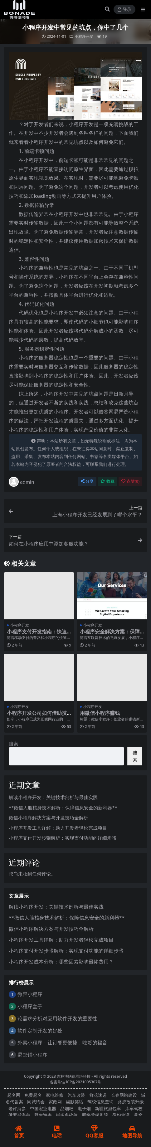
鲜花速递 (98, 1095)
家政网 (55, 1102)
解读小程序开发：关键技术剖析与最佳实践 (53, 797)
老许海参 (17, 1108)
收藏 (107, 481)
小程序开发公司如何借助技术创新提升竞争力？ (37, 716)
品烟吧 (66, 1108)
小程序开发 (84, 36)
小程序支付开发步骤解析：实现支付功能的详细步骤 (62, 838)
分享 (87, 481)
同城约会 (36, 1102)
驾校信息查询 (100, 1102)
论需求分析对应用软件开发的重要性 (57, 1018)
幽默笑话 (74, 1102)
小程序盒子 (29, 1006)
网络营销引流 (95, 1115)
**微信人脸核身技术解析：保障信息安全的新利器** (63, 807)
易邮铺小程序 (32, 1054)
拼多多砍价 (67, 1115)
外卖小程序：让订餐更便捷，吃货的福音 (62, 1042)
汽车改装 (76, 1095)
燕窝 (138, 1115)
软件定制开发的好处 (39, 1030)
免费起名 (33, 1095)
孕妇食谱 (121, 1115)
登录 (124, 9)
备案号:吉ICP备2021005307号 (75, 1082)
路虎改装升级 (131, 1102)
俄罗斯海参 (19, 1115)
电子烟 (84, 1108)
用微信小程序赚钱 (100, 713)
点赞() (130, 481)
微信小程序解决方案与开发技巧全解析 (48, 817)
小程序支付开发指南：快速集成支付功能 (37, 634)
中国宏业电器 (43, 1108)
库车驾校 (134, 1108)
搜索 (13, 743)
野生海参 (43, 1115)
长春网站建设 (124, 1095)
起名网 (13, 1095)
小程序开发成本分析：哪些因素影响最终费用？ (61, 961)
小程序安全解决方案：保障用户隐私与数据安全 (110, 634)
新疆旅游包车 (108, 1108)
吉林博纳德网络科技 (73, 1076)
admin (21, 482)
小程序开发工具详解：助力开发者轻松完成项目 (58, 828)
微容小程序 (29, 994)
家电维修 (54, 1095)
